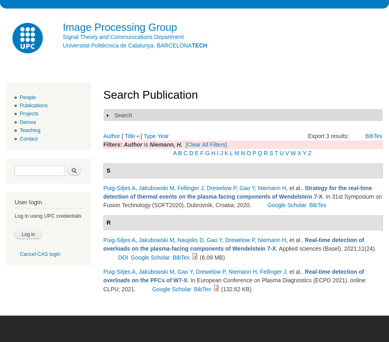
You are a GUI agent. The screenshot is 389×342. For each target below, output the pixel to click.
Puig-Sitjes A (119, 188)
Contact (29, 139)
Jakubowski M (156, 188)
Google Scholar (287, 205)
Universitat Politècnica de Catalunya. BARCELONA (135, 45)
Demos (28, 122)
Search (123, 115)
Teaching (30, 130)
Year (163, 136)
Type (149, 136)
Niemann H (272, 188)
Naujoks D (190, 240)
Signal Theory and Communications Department (123, 37)
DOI (123, 257)
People (28, 97)
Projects (29, 113)
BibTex (374, 136)
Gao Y (247, 188)
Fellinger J (190, 188)
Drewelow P (221, 188)
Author (111, 136)
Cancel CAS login (40, 254)
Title (130, 136)
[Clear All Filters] (206, 144)
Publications (34, 105)
